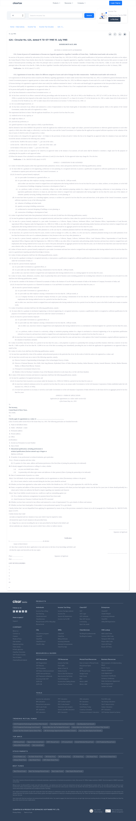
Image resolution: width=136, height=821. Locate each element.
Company (82, 3)
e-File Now (114, 19)
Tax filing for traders (86, 636)
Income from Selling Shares (66, 681)
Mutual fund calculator (43, 704)
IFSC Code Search (64, 704)
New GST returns (85, 619)
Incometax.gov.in (63, 679)
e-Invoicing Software (108, 616)
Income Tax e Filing (42, 611)
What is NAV (83, 684)
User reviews (17, 641)
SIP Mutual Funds (85, 671)
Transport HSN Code (107, 639)
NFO (81, 679)
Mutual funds (40, 624)
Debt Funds (83, 676)
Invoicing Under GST (42, 679)
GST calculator (40, 712)
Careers (15, 636)
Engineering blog (18, 644)
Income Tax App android (65, 611)
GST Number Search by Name (110, 712)
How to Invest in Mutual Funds (89, 663)
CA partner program (42, 633)
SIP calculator (40, 709)
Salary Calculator (106, 707)
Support (15, 621)
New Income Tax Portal (65, 676)
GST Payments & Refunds (44, 676)
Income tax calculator (43, 699)
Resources (69, 3)
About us (15, 631)
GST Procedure (41, 668)
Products (57, 3)
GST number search (64, 701)
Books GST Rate (106, 647)
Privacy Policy (17, 812)
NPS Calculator (62, 712)
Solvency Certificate (107, 678)
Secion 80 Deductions (65, 616)
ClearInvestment (41, 616)
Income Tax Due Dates (65, 684)
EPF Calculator (106, 709)
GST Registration (41, 663)
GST (81, 611)
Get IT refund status (107, 704)
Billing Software (63, 639)
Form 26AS (61, 665)
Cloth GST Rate (106, 644)
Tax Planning (40, 613)
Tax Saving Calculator (108, 701)
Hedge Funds (84, 673)
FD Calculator (84, 704)
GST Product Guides (19, 654)
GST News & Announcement (45, 671)
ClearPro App (40, 644)
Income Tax (61, 613)
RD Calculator (84, 701)
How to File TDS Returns (65, 673)
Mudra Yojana (105, 668)
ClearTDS (104, 619)
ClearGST (104, 611)
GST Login (83, 613)
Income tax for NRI (63, 619)
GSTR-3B (39, 684)
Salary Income (62, 671)
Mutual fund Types (85, 665)
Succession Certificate (108, 676)
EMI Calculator (40, 701)
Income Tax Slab (63, 663)
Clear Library (17, 647)
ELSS (81, 668)
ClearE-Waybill (106, 613)
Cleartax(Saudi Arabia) (20, 660)
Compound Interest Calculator (89, 712)
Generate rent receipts (65, 707)
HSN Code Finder (106, 633)
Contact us (16, 633)
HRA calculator (84, 699)
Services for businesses (65, 644)
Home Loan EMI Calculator (66, 709)
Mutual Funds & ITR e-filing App (45, 621)
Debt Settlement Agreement (110, 681)
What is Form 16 (63, 668)
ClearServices (40, 619)
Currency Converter (86, 709)
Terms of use (28, 812)
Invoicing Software (64, 641)
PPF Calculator (62, 699)
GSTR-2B (39, 681)
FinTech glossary (18, 649)
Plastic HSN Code (107, 641)
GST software (84, 616)
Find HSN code (106, 699)
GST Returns (40, 665)
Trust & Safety (17, 657)
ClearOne (61, 636)
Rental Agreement (107, 684)
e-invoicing (83, 621)
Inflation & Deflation (107, 670)
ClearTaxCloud (40, 641)
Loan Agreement (106, 673)
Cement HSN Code (107, 636)
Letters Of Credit (106, 686)
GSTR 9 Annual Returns (43, 673)
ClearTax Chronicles (19, 652)
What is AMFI (84, 681)
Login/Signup (116, 3)
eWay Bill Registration (108, 621)
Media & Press (17, 639)
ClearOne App (62, 647)
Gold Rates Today (85, 707)
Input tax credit (84, 624)
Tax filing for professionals (88, 633)
